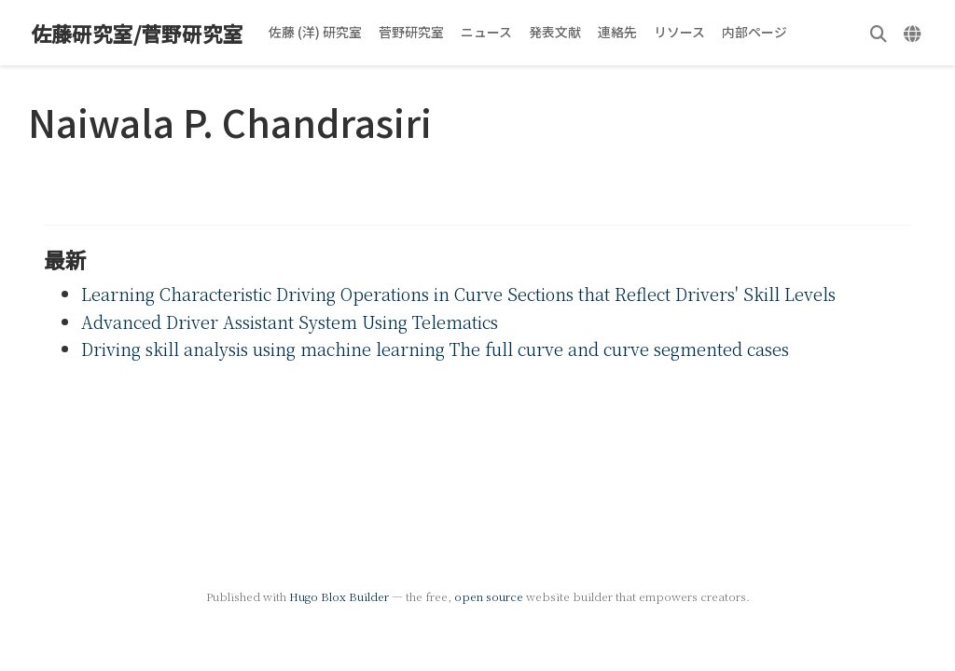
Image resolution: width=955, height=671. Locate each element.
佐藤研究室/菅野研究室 (137, 33)
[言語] (914, 33)
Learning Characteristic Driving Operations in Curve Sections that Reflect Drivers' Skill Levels (458, 293)
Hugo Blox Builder (339, 596)
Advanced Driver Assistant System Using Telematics (289, 321)
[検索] (878, 33)
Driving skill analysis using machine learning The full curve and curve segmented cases (435, 348)
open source (488, 596)
